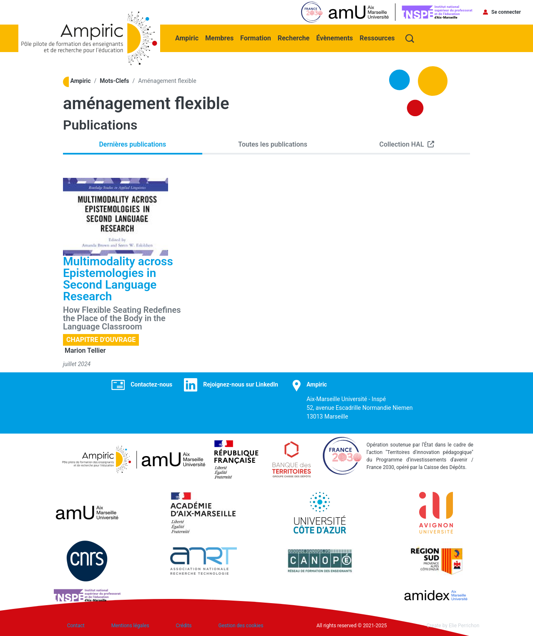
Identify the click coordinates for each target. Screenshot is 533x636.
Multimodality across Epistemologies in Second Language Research (118, 278)
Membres (219, 38)
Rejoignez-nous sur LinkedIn (240, 384)
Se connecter (506, 12)
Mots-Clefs (114, 80)
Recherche (293, 38)
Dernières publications (132, 144)
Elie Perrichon (464, 626)
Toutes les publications (272, 144)
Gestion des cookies (241, 626)
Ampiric (187, 38)
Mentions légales (130, 626)
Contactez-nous (151, 384)
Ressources (377, 38)
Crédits (184, 626)
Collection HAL (402, 144)
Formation (255, 38)
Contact (76, 626)
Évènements (334, 38)
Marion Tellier (85, 350)
